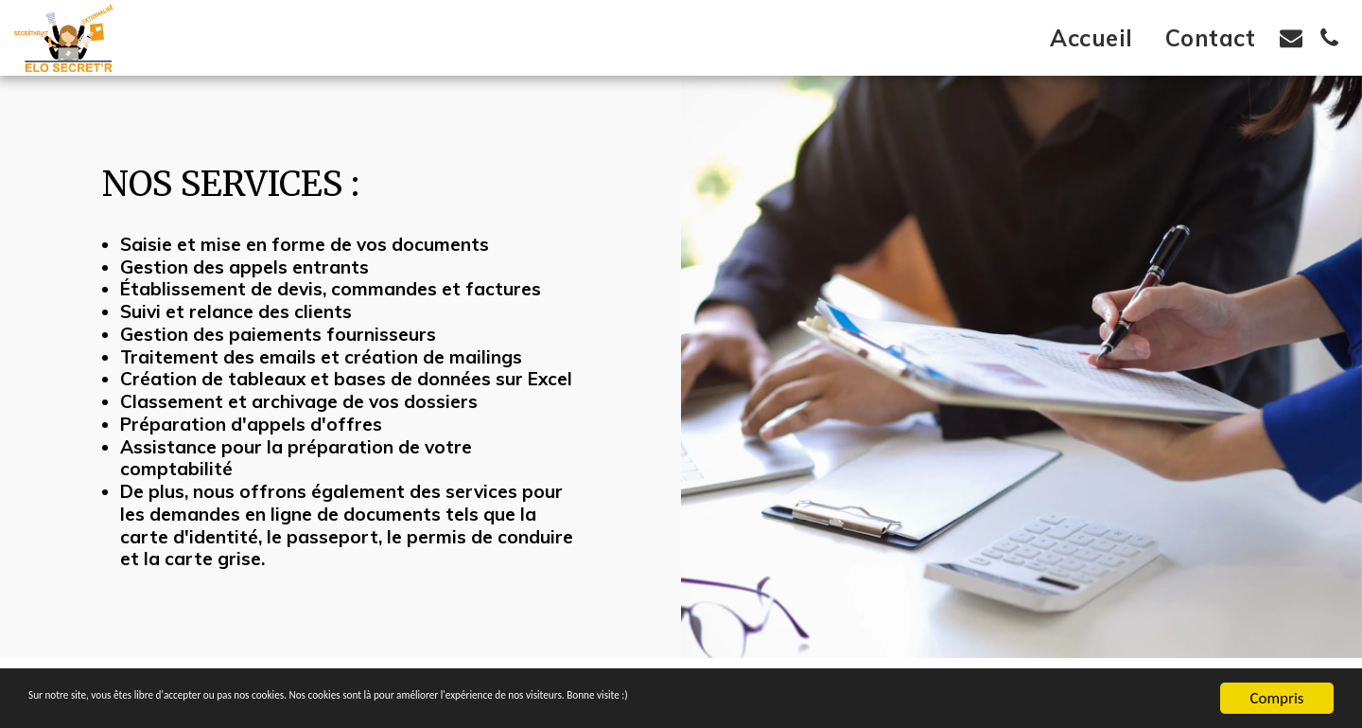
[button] (1291, 38)
